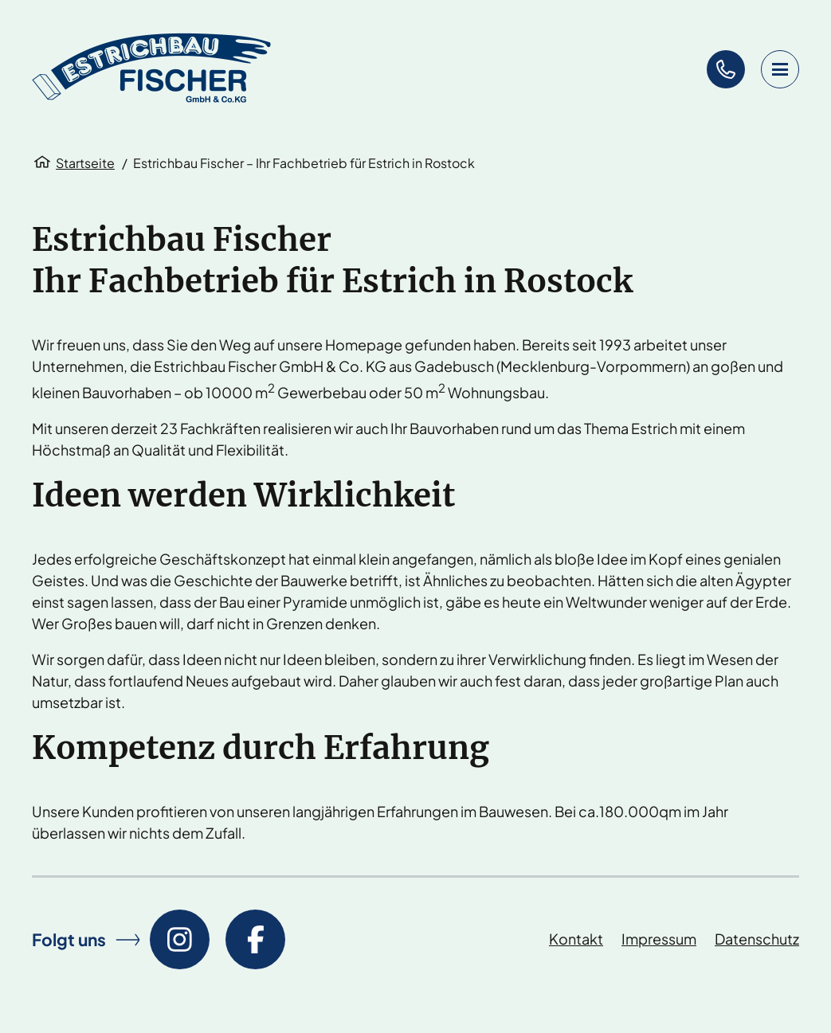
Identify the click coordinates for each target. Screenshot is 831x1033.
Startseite (85, 163)
